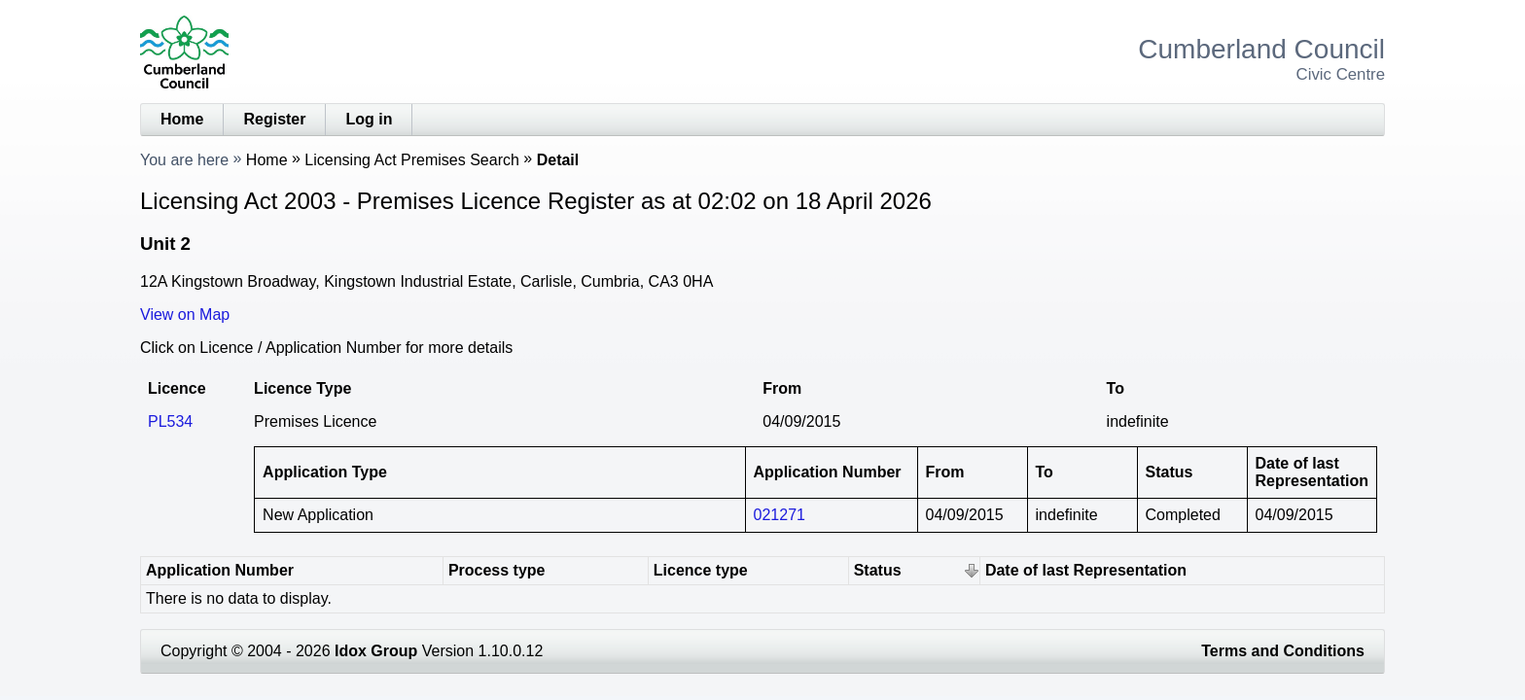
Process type (497, 570)
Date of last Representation (1086, 570)
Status (878, 570)
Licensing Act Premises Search (411, 160)
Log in (368, 119)
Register (274, 119)
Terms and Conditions (1283, 651)
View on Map (185, 314)
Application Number (220, 570)
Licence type (701, 570)
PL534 (170, 421)
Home (181, 119)
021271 (779, 515)
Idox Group (376, 651)
